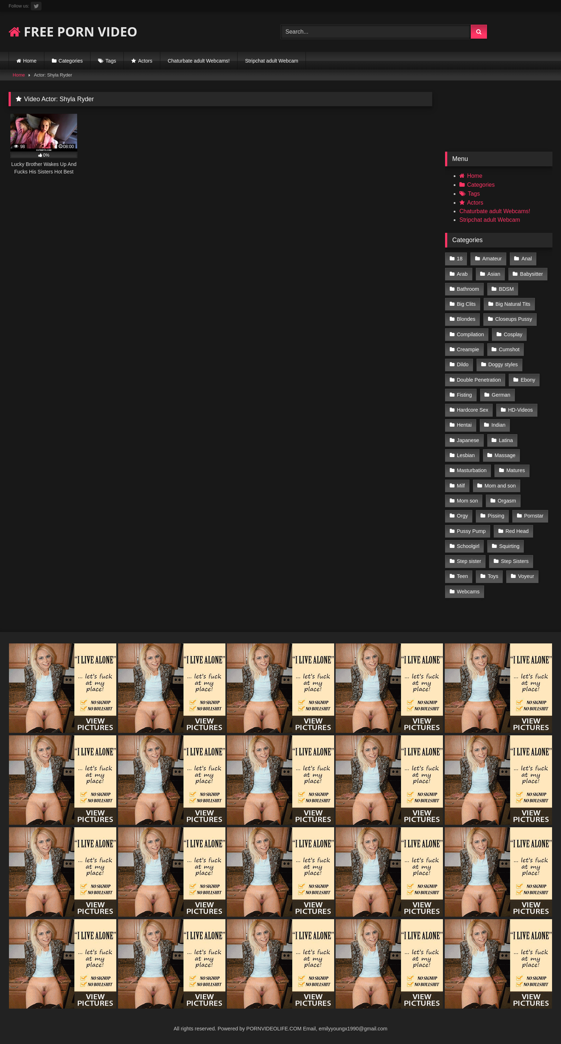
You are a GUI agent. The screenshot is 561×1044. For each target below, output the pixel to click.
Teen (462, 576)
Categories (71, 61)
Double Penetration (479, 380)
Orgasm (507, 501)
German (501, 395)
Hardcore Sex (472, 410)
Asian (493, 274)
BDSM (506, 289)
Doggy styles (503, 364)
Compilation (470, 334)
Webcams (468, 591)
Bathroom (468, 289)
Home (29, 61)
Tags (111, 61)
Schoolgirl (468, 546)
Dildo (463, 364)
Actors (145, 61)
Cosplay (513, 334)
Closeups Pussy (513, 319)
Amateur (492, 258)
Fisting (464, 395)
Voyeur (526, 576)
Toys (493, 576)
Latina (506, 440)
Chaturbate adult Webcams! (199, 61)
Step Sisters (515, 561)
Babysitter (531, 274)
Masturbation (472, 470)
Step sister (469, 561)
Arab (462, 274)
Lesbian (466, 455)
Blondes (466, 319)
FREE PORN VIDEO (73, 31)
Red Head (517, 531)
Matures (515, 470)
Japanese (468, 440)
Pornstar (533, 516)
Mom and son (500, 486)
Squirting (509, 546)
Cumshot (509, 349)
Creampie (468, 349)
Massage (504, 455)
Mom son (467, 501)
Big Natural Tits (513, 304)
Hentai (464, 425)
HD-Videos (520, 410)
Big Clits (466, 304)
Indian (499, 425)
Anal (527, 258)
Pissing (496, 516)
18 (460, 258)
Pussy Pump (471, 531)
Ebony (528, 380)
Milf (461, 486)
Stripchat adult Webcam (271, 61)
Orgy (462, 516)
